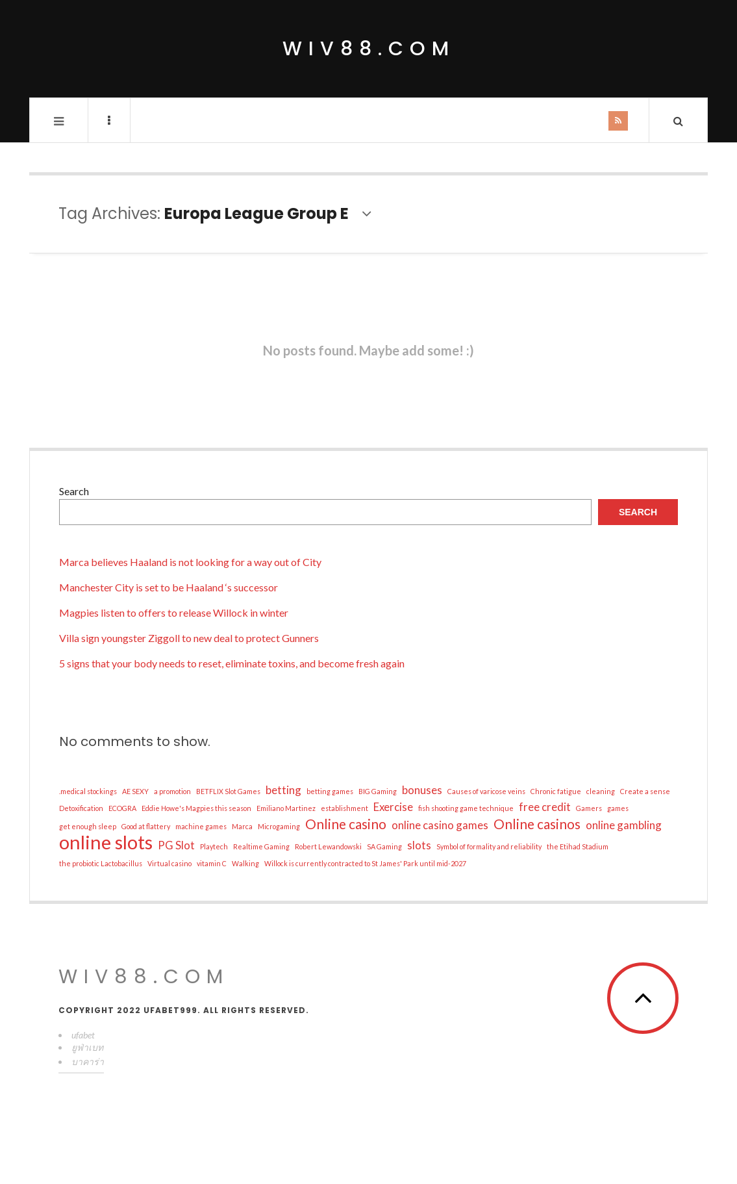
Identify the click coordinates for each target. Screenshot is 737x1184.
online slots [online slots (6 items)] (106, 842)
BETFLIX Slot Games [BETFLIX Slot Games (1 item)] (228, 791)
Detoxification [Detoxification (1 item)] (81, 808)
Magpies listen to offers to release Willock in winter (173, 612)
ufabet (83, 1034)
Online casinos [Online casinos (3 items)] (537, 824)
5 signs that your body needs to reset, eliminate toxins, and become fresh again (232, 663)
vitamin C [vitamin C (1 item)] (212, 863)
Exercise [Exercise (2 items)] (393, 807)
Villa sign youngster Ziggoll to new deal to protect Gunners (189, 638)
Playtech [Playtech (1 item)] (214, 846)
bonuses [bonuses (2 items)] (422, 790)
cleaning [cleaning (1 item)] (600, 791)
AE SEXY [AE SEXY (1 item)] (135, 791)
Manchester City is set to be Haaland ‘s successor (168, 587)
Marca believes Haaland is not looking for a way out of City (190, 562)
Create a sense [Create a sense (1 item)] (645, 791)
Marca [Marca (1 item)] (242, 826)
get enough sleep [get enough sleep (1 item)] (87, 826)
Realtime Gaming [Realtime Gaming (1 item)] (261, 846)
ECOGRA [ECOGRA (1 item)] (122, 808)
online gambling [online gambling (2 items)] (624, 825)
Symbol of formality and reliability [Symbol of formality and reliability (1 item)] (489, 846)
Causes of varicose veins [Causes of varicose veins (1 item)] (486, 791)
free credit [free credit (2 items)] (545, 807)
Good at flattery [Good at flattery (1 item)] (145, 826)
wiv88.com (368, 48)
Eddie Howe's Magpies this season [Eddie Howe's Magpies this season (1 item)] (196, 808)
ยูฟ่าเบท (87, 1047)
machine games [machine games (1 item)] (201, 826)
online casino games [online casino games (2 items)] (440, 825)
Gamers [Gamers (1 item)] (589, 808)
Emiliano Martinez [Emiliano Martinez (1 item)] (286, 808)
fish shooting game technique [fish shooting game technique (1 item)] (466, 808)
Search (74, 491)
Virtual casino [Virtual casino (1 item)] (169, 863)
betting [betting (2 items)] (283, 790)
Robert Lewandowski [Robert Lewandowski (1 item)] (328, 846)
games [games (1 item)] (618, 808)
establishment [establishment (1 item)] (344, 808)
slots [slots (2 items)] (419, 845)
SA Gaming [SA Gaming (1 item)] (384, 846)
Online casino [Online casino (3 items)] (345, 824)
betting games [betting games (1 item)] (329, 791)
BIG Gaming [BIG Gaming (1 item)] (377, 791)
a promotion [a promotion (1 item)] (172, 791)
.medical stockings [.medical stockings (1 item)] (88, 791)
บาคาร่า (87, 1061)
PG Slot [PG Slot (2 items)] (176, 845)
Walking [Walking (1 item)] (245, 863)
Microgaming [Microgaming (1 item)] (279, 826)
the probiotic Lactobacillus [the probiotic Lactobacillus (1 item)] (100, 863)
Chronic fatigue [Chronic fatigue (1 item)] (556, 791)
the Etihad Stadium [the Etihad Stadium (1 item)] (577, 846)
